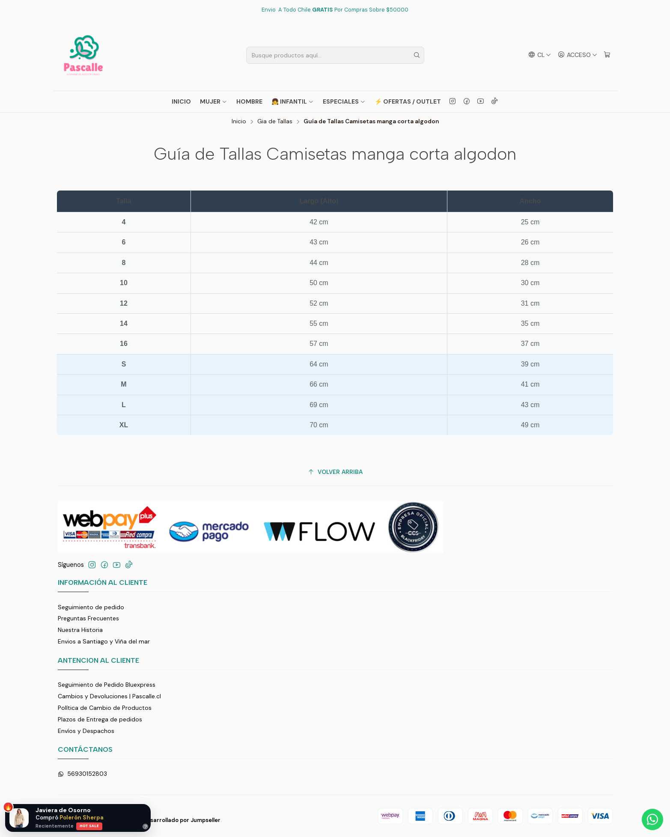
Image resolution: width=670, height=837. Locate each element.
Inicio (181, 101)
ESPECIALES (344, 101)
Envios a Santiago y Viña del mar (104, 641)
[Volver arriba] (335, 472)
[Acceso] (577, 55)
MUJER (213, 101)
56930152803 (82, 773)
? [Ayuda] (145, 826)
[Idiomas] (539, 55)
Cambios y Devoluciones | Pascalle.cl (109, 696)
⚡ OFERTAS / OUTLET (408, 101)
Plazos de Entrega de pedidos (100, 719)
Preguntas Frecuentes (88, 618)
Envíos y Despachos (86, 731)
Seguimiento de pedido (91, 607)
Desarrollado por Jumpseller (181, 820)
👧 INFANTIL (292, 101)
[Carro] (607, 55)
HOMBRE (249, 101)
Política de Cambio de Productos (105, 708)
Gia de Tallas (274, 122)
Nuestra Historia (80, 630)
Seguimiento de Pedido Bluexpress (106, 684)
